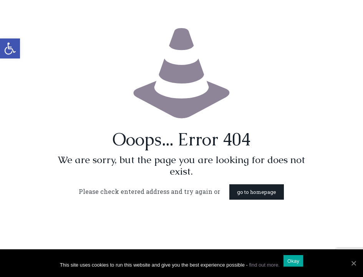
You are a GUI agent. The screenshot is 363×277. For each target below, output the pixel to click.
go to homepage (256, 192)
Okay (293, 261)
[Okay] (353, 263)
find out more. (264, 265)
